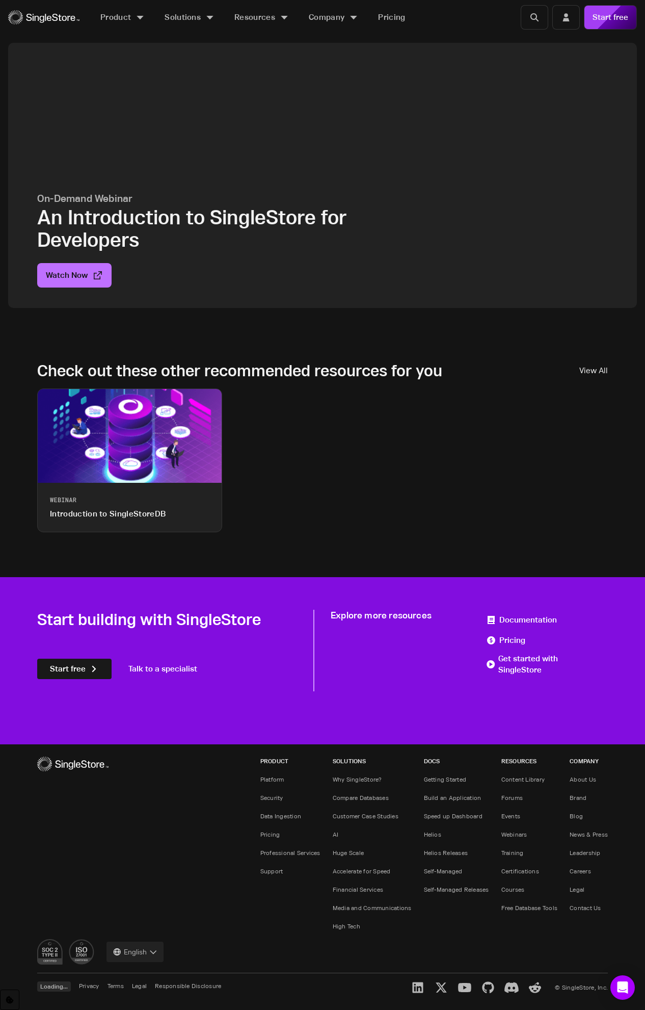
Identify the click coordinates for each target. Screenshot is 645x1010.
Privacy (89, 986)
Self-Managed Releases (456, 889)
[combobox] (135, 952)
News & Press (589, 834)
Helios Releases (446, 853)
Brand (578, 797)
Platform (272, 779)
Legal (577, 889)
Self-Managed (443, 871)
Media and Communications (372, 908)
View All (593, 370)
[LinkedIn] (417, 987)
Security (271, 797)
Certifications (520, 871)
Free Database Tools (529, 908)
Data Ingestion (280, 816)
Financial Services (358, 889)
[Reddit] (535, 987)
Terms (116, 986)
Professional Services (290, 853)
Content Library (523, 779)
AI (335, 834)
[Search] (534, 17)
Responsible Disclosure (188, 986)
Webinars (514, 834)
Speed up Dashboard (453, 816)
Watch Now (74, 275)
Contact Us (585, 908)
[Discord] (511, 987)
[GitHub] (488, 987)
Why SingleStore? (357, 779)
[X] (441, 987)
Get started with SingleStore (522, 664)
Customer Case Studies (365, 816)
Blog (576, 816)
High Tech (346, 926)
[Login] (566, 17)
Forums (512, 797)
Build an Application (452, 797)
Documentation (521, 620)
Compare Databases (361, 797)
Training (512, 853)
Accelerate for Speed (362, 871)
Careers (580, 871)
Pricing (505, 640)
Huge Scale (348, 853)
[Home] (43, 17)
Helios (432, 834)
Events (510, 816)
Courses (513, 889)
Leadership (585, 853)
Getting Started (445, 779)
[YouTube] (464, 987)
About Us (583, 779)
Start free (610, 17)
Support (271, 871)
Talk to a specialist (162, 669)
